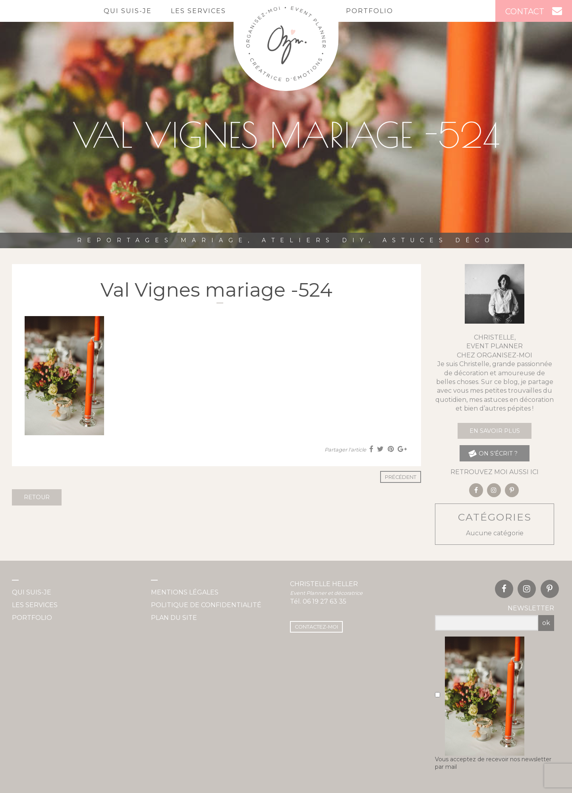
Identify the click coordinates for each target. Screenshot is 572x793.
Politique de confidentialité (206, 605)
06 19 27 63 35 (324, 601)
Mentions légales (184, 592)
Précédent (400, 477)
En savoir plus (495, 430)
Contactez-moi (316, 627)
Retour (37, 497)
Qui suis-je (128, 11)
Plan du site (174, 617)
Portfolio (369, 11)
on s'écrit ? (493, 453)
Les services (198, 11)
